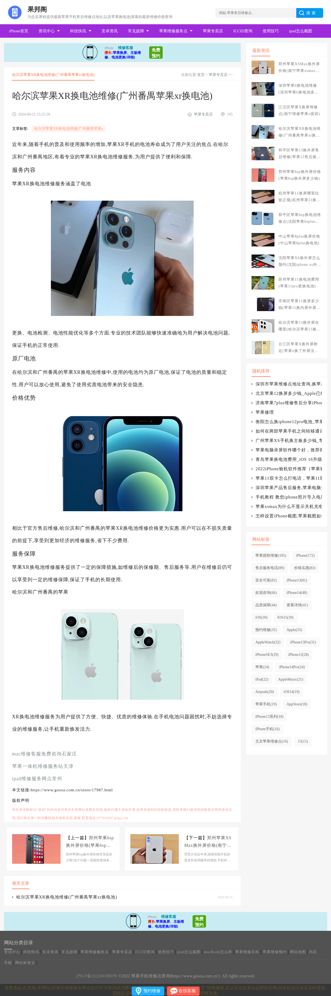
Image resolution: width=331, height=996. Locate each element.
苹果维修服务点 (173, 31)
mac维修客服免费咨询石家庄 (44, 754)
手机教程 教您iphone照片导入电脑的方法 (289, 497)
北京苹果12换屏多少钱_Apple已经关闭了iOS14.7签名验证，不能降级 (289, 393)
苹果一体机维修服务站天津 (43, 766)
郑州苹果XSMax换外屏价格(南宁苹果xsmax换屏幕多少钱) (207, 842)
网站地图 (298, 952)
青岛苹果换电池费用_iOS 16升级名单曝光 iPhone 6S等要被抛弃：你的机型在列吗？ (289, 459)
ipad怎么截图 (300, 31)
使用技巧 (271, 31)
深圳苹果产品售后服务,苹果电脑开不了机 (289, 487)
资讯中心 (47, 31)
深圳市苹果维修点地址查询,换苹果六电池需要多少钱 (289, 384)
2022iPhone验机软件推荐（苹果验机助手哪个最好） (289, 468)
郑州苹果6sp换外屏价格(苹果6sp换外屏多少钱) (90, 842)
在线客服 (187, 990)
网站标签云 (25, 963)
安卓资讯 (110, 31)
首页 (201, 75)
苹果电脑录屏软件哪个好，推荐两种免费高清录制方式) (289, 450)
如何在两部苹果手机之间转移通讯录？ (289, 431)
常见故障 (136, 31)
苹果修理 (265, 412)
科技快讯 (78, 31)
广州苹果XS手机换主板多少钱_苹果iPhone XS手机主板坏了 (289, 440)
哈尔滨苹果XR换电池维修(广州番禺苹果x (68, 129)
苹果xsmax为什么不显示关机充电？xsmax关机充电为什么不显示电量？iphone (289, 506)
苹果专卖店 (213, 31)
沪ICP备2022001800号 (96, 976)
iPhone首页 (19, 31)
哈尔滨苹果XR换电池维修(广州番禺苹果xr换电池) (66, 897)
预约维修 (152, 990)
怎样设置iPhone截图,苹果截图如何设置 (289, 516)
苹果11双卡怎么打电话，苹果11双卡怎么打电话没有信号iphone (289, 478)
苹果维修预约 (275, 952)
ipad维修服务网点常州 (37, 778)
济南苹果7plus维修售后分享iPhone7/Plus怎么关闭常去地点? (289, 403)
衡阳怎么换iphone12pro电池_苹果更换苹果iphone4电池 (289, 421)
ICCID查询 (242, 31)
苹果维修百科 (247, 952)
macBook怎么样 (218, 952)
